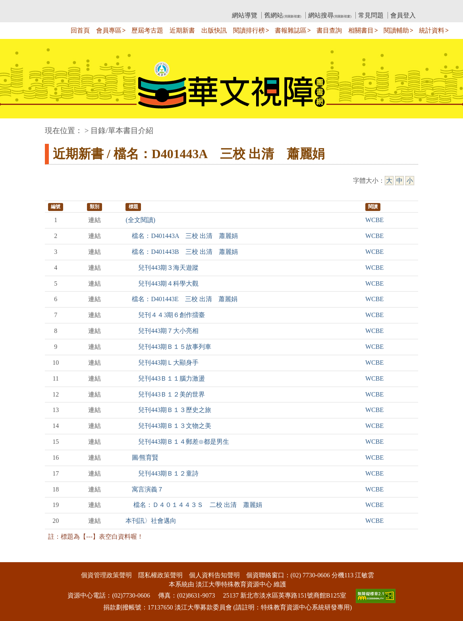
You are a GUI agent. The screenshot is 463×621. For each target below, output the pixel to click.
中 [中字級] (399, 180)
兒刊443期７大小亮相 (162, 330)
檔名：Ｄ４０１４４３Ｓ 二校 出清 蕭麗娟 (193, 504)
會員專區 (109, 30)
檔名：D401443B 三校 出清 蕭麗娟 (181, 251)
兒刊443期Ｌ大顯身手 (162, 362)
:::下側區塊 (15, 556)
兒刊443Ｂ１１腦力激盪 (165, 378)
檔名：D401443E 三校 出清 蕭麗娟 (181, 299)
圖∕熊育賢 (141, 457)
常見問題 (371, 15)
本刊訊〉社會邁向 (150, 520)
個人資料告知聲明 (214, 575)
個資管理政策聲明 (106, 575)
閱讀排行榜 (249, 30)
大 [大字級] (389, 180)
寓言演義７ (144, 489)
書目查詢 (329, 30)
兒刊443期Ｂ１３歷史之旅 (168, 409)
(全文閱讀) (140, 220)
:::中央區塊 (15, 126)
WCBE (374, 220)
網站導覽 (244, 15)
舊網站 (282, 15)
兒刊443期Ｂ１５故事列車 (168, 346)
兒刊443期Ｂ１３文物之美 (168, 425)
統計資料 (431, 30)
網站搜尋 (329, 15)
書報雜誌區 (291, 30)
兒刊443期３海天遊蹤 (162, 267)
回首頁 (80, 30)
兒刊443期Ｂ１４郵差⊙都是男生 (177, 441)
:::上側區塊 (60, 6)
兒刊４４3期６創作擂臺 (165, 314)
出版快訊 (214, 30)
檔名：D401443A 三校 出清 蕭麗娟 (181, 235)
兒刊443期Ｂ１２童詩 (162, 473)
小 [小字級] (410, 180)
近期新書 (182, 30)
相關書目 (361, 30)
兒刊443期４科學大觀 (162, 283)
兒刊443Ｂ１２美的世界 (165, 394)
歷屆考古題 (147, 30)
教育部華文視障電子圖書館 (115, 6)
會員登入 (403, 15)
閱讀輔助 (396, 30)
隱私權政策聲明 (160, 575)
